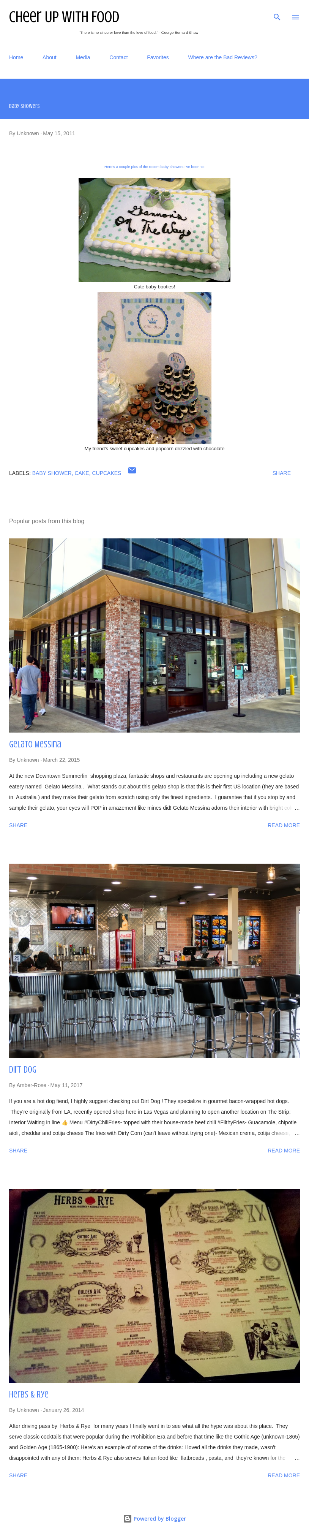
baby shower (52, 473)
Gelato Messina (35, 744)
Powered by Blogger (154, 1518)
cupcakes (106, 473)
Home (16, 57)
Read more (284, 825)
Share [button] (282, 473)
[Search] (277, 13)
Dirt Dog (22, 1070)
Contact (118, 57)
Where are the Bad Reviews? (222, 57)
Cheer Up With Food (64, 17)
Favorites (158, 57)
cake (82, 473)
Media (83, 57)
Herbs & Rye (29, 1395)
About (50, 57)
